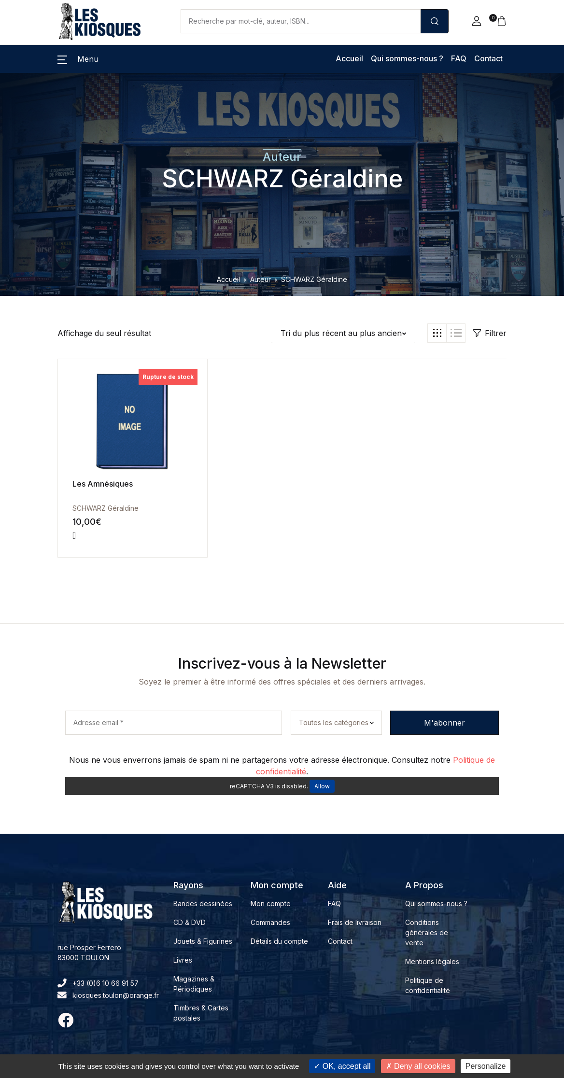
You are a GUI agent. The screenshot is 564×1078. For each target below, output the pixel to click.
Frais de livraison (354, 922)
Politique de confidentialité (427, 985)
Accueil (349, 58)
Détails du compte (279, 941)
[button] (476, 21)
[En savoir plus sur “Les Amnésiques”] (74, 535)
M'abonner (444, 723)
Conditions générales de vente (426, 932)
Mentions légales (432, 961)
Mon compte (271, 903)
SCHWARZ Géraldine (282, 178)
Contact (488, 58)
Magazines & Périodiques (193, 984)
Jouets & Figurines (202, 941)
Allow (322, 786)
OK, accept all (342, 1066)
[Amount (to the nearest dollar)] (301, 21)
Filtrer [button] (490, 333)
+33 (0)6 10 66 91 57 (98, 983)
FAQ (458, 58)
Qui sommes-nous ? (407, 58)
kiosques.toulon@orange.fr (108, 995)
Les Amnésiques (102, 484)
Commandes (270, 922)
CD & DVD (189, 922)
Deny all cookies (418, 1066)
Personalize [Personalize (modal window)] (485, 1066)
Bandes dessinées (202, 903)
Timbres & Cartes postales (200, 1013)
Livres (182, 960)
